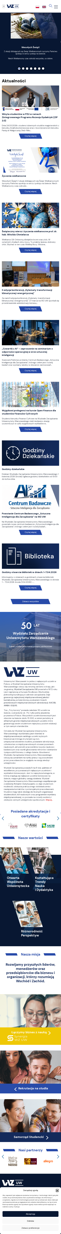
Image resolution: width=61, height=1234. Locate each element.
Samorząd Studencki (31, 1137)
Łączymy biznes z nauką (29, 1032)
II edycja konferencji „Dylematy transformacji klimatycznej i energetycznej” (27, 292)
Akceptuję (30, 1214)
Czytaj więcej (30, 136)
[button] (57, 1190)
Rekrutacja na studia (31, 1088)
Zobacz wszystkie (30, 601)
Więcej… (49, 800)
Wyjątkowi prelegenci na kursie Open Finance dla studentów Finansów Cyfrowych (29, 412)
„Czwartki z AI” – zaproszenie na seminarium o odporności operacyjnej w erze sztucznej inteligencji (27, 352)
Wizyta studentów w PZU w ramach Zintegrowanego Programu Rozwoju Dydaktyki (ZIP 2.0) (30, 117)
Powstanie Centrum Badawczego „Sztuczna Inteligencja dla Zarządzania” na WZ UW (26, 515)
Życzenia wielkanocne (14, 175)
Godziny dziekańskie (13, 469)
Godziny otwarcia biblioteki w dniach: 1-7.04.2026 (29, 572)
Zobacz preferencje (30, 1228)
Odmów (30, 1221)
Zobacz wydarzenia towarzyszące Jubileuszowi (30, 646)
